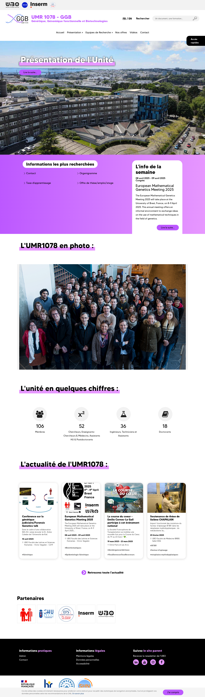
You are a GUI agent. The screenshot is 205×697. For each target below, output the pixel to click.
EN (130, 18)
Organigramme (88, 173)
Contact (31, 173)
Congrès (140, 180)
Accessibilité (82, 663)
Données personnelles (87, 659)
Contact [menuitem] (144, 32)
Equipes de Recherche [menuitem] (98, 32)
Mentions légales (85, 656)
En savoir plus (78, 693)
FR (124, 18)
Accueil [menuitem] (60, 32)
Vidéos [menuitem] (133, 32)
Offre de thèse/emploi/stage (96, 183)
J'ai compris (173, 692)
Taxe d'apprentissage (38, 183)
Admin (22, 656)
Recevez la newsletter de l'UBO (149, 656)
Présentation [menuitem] (74, 32)
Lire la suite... (30, 72)
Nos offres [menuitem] (121, 32)
